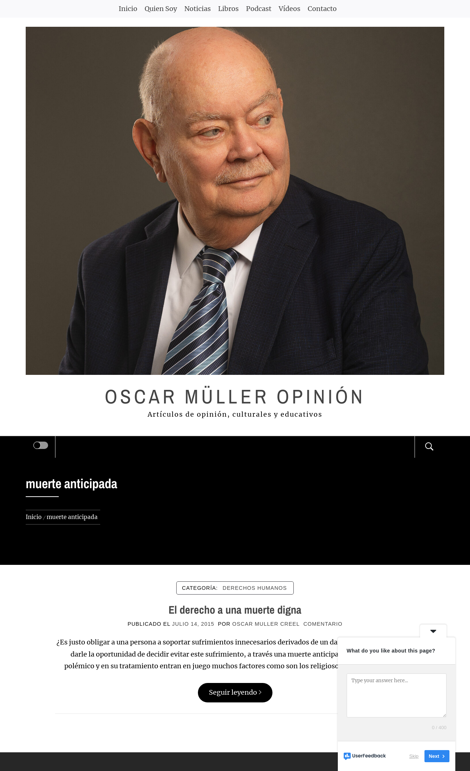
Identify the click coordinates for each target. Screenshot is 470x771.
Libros (228, 8)
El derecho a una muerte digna (235, 609)
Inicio (128, 8)
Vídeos (289, 8)
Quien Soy (161, 8)
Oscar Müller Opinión (235, 396)
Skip (414, 756)
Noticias (197, 8)
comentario (322, 624)
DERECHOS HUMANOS (255, 588)
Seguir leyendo (235, 692)
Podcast (258, 8)
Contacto (322, 8)
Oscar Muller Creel (266, 624)
